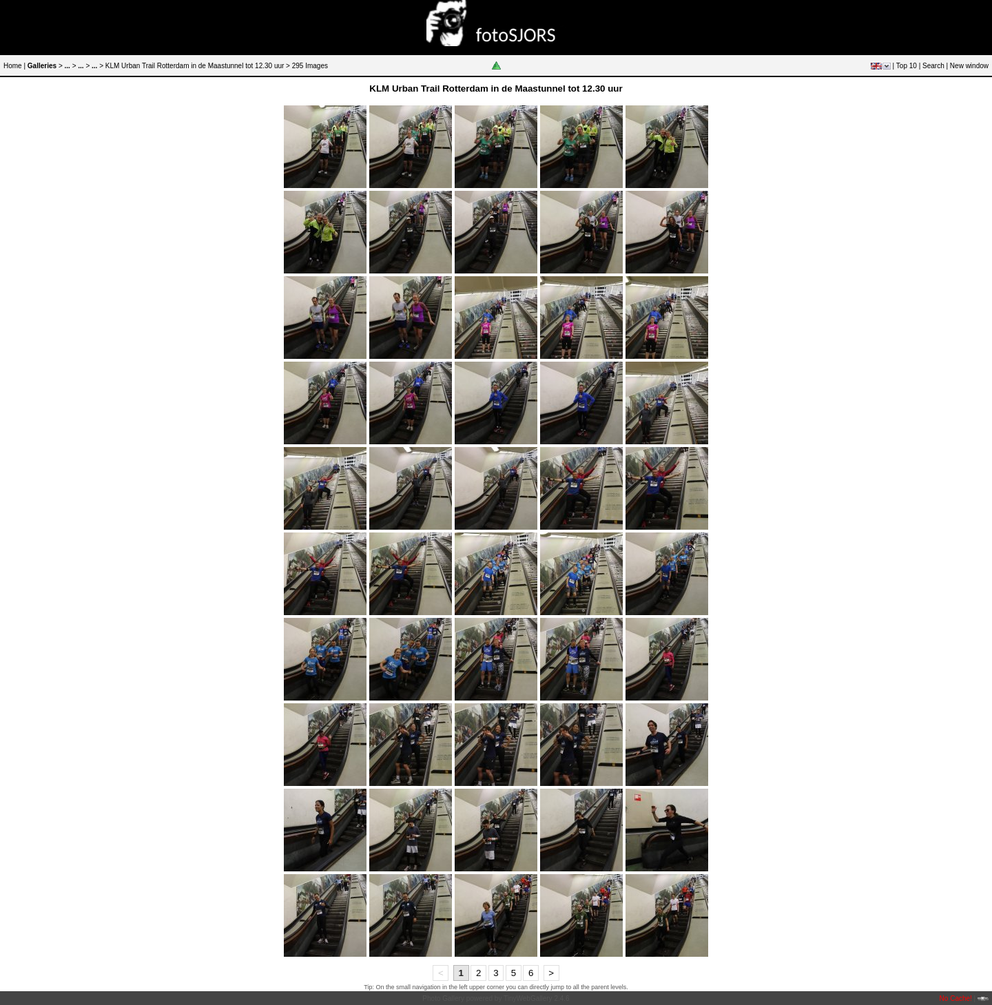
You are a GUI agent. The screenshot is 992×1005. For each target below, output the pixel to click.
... (67, 66)
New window (969, 66)
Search (933, 66)
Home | (14, 66)
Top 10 (906, 66)
